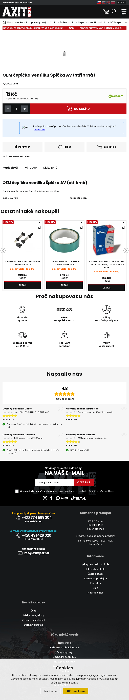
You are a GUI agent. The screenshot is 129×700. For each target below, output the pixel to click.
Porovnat (22, 147)
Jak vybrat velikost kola (95, 564)
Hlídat (64, 147)
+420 (33, 517)
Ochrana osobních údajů (64, 647)
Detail (23, 285)
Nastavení (50, 691)
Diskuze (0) (51, 168)
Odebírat (83, 482)
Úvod (33, 610)
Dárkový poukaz (33, 624)
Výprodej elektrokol (33, 620)
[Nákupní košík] (106, 11)
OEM (15, 83)
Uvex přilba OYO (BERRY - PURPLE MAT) (31, 412)
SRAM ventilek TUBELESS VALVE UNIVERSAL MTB (22, 263)
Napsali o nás (95, 592)
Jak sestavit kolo (95, 569)
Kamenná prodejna (95, 578)
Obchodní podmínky (64, 656)
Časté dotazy (95, 573)
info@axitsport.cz (33, 553)
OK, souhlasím (76, 691)
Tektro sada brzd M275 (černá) (28, 438)
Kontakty (95, 583)
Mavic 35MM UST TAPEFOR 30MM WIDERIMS (65, 263)
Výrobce (31, 168)
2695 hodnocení (64, 398)
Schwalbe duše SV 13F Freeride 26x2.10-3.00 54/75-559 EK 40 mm (106, 264)
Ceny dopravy (65, 652)
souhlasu (109, 491)
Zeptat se (106, 147)
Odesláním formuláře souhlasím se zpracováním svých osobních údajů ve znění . (67, 491)
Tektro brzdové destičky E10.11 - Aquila (95, 412)
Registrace (64, 642)
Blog (95, 587)
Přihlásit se (27, 2)
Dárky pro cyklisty (33, 615)
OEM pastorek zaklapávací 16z (92, 438)
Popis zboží (10, 168)
